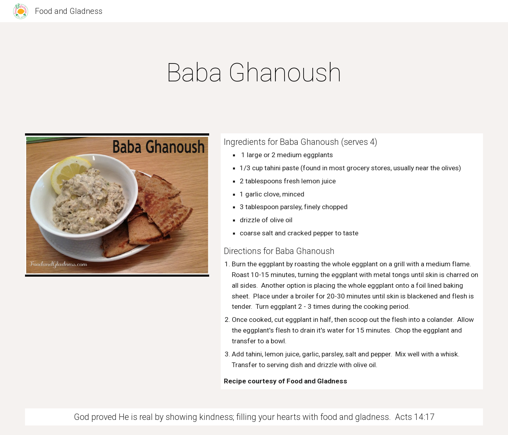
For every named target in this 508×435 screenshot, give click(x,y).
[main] (254, 73)
